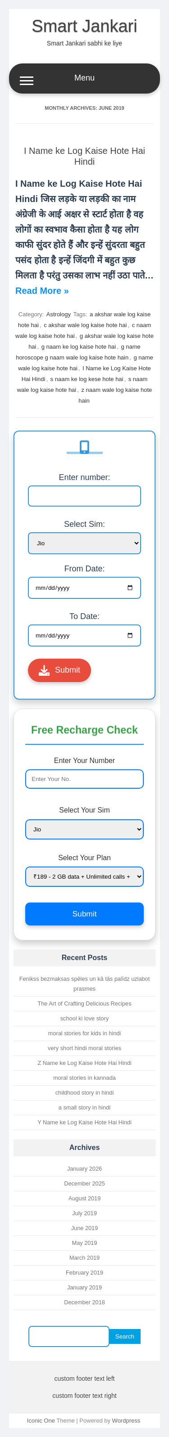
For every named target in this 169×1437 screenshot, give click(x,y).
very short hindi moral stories (84, 1048)
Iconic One (41, 1420)
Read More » (42, 291)
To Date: (84, 616)
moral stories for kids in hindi (84, 1033)
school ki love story (84, 1018)
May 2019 (84, 1242)
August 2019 (85, 1198)
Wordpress (126, 1420)
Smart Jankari (84, 26)
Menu (84, 79)
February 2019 (84, 1272)
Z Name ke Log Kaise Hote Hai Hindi (84, 1063)
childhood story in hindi (84, 1092)
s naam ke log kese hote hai (86, 379)
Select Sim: (84, 524)
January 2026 (84, 1168)
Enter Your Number (84, 773)
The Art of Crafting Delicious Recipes (84, 1003)
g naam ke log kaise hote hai (78, 346)
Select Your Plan (84, 870)
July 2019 (84, 1213)
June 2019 (84, 1228)
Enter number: (84, 477)
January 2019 (84, 1287)
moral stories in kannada (84, 1077)
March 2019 (84, 1257)
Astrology (58, 314)
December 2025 (84, 1183)
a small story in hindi (84, 1107)
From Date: (84, 568)
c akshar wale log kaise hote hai (85, 325)
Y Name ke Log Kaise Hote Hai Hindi (84, 1122)
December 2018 (84, 1302)
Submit (59, 670)
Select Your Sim (84, 822)
